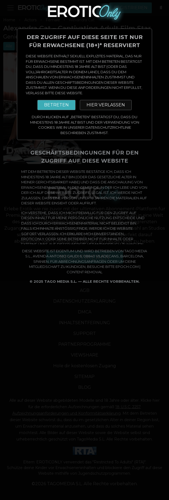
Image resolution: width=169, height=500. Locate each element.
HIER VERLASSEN (106, 104)
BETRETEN (56, 104)
